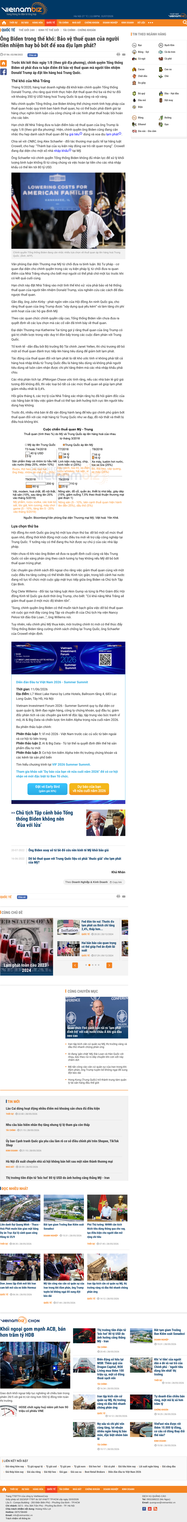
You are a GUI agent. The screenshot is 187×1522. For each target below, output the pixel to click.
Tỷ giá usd (51, 1466)
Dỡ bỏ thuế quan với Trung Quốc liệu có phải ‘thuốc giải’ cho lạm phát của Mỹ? (74, 860)
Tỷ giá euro (80, 1466)
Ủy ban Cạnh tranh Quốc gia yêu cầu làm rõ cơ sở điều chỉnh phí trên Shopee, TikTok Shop (62, 1143)
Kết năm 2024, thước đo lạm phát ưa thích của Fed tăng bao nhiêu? (86, 925)
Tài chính (11, 1130)
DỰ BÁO (25, 22)
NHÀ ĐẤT (76, 22)
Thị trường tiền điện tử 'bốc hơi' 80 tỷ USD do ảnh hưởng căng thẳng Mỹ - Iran (58, 1178)
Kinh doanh (12, 1150)
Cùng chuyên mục (83, 991)
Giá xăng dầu (169, 1466)
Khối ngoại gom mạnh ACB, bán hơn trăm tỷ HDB (33, 1332)
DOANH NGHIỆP (110, 22)
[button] (75, 965)
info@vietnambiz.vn (23, 1515)
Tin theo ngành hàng (149, 34)
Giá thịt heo (50, 1472)
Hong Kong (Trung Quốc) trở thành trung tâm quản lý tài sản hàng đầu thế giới (97, 1081)
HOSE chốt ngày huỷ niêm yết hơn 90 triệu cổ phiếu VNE (43, 1409)
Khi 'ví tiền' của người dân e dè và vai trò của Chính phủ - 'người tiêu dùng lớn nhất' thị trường (168, 1367)
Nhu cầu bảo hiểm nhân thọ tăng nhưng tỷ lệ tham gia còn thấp (48, 1125)
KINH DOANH (127, 22)
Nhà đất (10, 1167)
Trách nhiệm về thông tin (18, 1518)
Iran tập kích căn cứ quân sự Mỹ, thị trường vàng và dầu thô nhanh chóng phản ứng (97, 1046)
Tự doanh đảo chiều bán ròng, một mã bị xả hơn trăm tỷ (169, 1400)
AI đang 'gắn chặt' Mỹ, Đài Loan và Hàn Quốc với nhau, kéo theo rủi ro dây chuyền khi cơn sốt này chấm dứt (96, 1057)
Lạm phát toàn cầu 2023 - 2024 (26, 968)
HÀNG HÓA (37, 22)
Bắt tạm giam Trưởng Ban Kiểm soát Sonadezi (64, 1226)
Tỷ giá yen (65, 1466)
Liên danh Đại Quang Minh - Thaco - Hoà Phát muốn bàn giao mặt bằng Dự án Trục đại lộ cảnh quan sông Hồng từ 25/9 (20, 1231)
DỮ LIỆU (141, 22)
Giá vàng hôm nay (15, 1466)
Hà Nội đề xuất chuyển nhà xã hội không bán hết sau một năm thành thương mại (59, 1162)
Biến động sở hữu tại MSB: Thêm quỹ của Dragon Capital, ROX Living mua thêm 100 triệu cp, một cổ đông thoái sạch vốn (110, 1369)
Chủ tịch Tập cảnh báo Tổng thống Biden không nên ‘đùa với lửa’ (44, 819)
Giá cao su (76, 1472)
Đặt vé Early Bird (47, 789)
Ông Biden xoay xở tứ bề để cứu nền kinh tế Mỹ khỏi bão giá (68, 850)
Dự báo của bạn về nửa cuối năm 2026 (89, 789)
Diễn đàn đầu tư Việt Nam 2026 (124, 1472)
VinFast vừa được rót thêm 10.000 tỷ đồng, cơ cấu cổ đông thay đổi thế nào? (169, 1429)
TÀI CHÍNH (64, 22)
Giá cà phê (109, 1466)
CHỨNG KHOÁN (92, 22)
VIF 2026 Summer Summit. (71, 765)
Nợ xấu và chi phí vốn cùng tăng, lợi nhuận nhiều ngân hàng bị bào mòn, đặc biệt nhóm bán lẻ (112, 1431)
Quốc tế (8, 30)
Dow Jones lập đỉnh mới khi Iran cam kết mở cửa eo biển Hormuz (18, 1285)
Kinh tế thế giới (48, 30)
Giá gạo (63, 1472)
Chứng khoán (161, 1409)
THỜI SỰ (14, 22)
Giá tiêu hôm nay (127, 1466)
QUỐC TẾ (51, 22)
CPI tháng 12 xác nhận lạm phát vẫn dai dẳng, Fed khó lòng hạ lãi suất (85, 946)
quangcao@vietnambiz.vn (162, 1502)
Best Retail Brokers (95, 1472)
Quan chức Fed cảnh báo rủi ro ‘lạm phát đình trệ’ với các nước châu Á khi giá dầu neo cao (94, 1032)
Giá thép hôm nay (15, 1472)
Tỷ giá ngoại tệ (35, 1466)
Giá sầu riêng (34, 1472)
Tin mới (13, 1101)
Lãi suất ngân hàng (149, 1466)
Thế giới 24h (27, 30)
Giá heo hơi (95, 1466)
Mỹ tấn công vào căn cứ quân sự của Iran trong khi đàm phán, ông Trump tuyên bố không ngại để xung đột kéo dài (98, 1069)
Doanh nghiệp (51, 1235)
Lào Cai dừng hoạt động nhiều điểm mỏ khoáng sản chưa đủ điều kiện (53, 1109)
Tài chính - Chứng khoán (79, 30)
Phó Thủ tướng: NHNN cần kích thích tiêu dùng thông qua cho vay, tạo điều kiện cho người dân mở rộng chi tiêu (106, 1231)
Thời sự (10, 1114)
